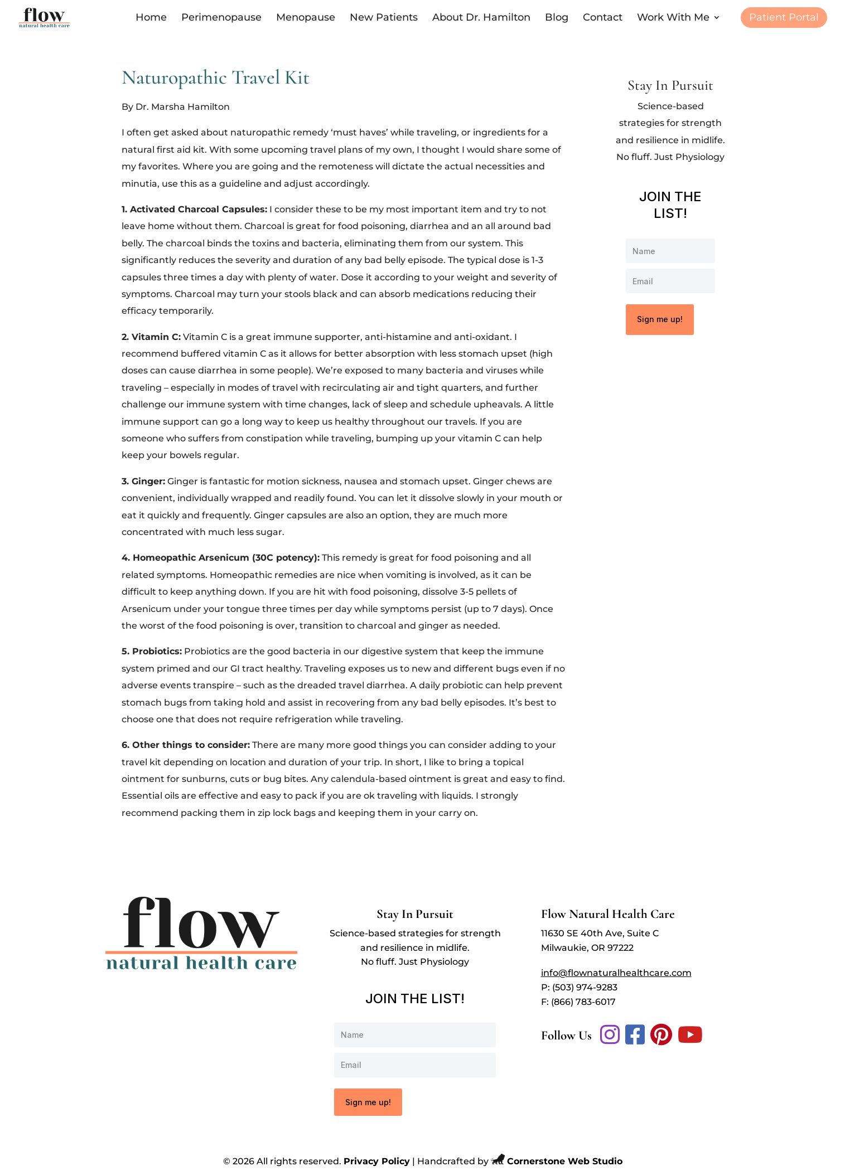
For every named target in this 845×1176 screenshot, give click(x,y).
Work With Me (673, 18)
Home (151, 18)
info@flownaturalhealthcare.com (616, 973)
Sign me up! (660, 319)
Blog (556, 18)
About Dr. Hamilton (481, 18)
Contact (602, 18)
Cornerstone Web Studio (564, 1161)
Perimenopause (221, 18)
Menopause (305, 18)
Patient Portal (784, 18)
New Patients (384, 18)
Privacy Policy (377, 1161)
